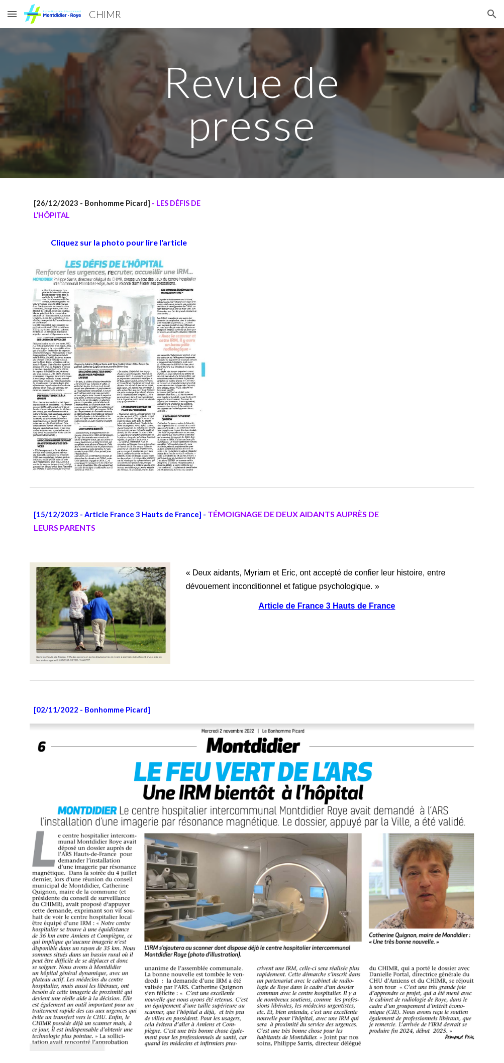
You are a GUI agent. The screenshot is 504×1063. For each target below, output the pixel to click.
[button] (12, 14)
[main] (252, 103)
